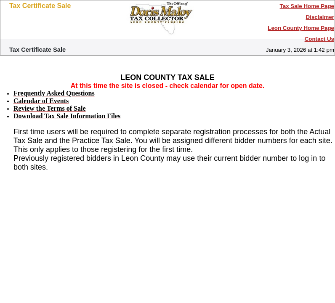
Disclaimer (320, 17)
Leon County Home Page (301, 28)
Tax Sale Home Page (307, 6)
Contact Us (319, 39)
